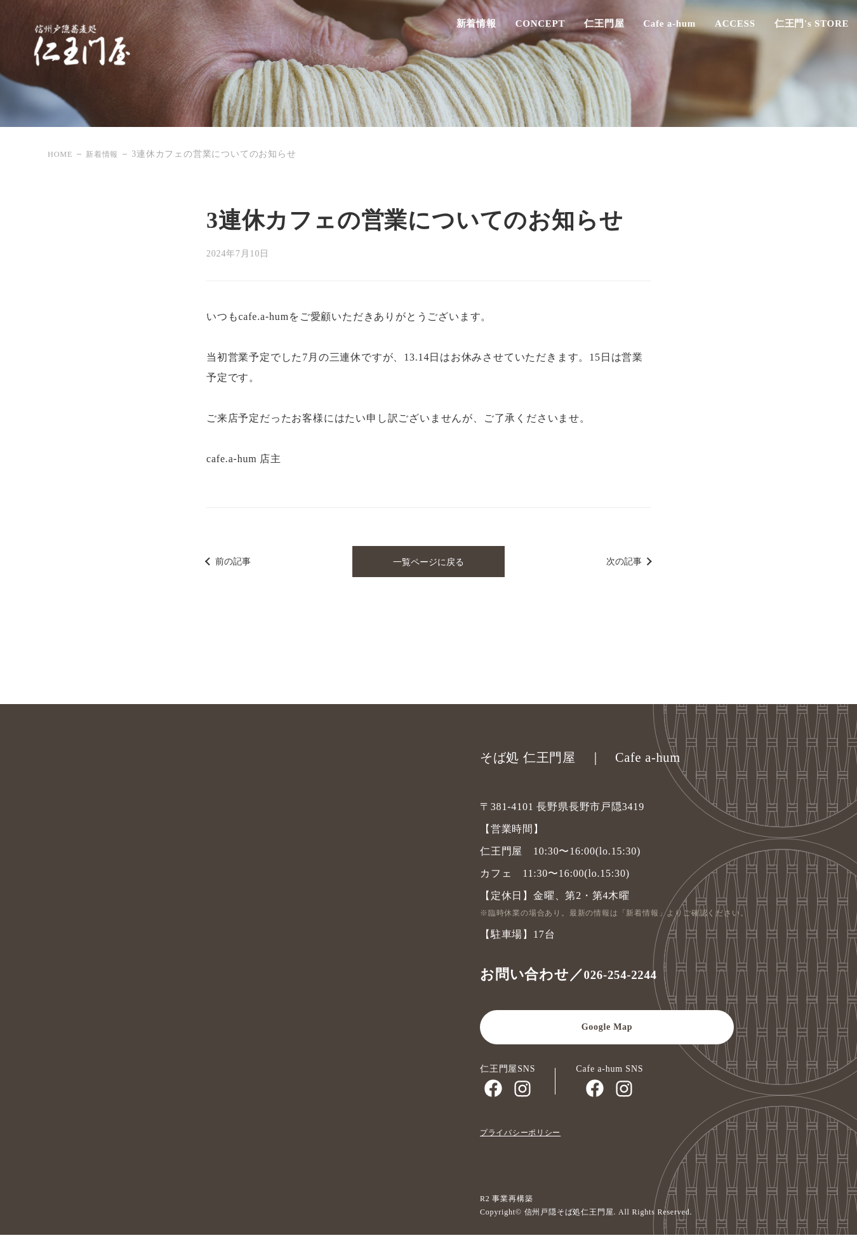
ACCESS (723, 27)
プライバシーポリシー (527, 1135)
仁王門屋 (592, 27)
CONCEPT (528, 27)
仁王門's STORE (800, 27)
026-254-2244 (626, 977)
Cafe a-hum (657, 27)
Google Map (607, 1030)
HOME (62, 154)
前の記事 (236, 562)
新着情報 (464, 27)
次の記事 (620, 562)
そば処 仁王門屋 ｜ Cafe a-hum (590, 761)
